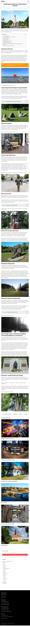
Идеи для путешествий (4, 623)
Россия (4, 567)
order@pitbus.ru (4, 618)
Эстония (4, 574)
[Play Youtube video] (15, 75)
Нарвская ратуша (4, 545)
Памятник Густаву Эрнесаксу (7, 40)
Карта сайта (9, 623)
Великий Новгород (6, 568)
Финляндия (4, 582)
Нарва (4, 575)
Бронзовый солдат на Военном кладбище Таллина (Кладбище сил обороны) (13, 44)
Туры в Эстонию (3, 594)
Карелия (4, 569)
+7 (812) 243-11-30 (4, 615)
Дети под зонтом (5, 39)
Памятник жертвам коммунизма (7, 42)
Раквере (4, 578)
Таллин (4, 579)
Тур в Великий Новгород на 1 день (6, 611)
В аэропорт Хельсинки (4, 601)
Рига (3, 563)
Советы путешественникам (6, 561)
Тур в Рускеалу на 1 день (5, 609)
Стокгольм (4, 573)
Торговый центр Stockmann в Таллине (8, 459)
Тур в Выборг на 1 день (4, 608)
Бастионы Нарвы (4, 502)
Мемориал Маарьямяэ (6, 41)
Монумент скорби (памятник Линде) (9, 45)
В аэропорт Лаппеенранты (5, 604)
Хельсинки (4, 583)
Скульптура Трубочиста (6, 38)
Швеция (4, 572)
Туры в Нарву (3, 597)
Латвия (4, 562)
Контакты (12, 623)
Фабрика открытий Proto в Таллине (7, 438)
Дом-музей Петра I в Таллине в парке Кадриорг (9, 481)
